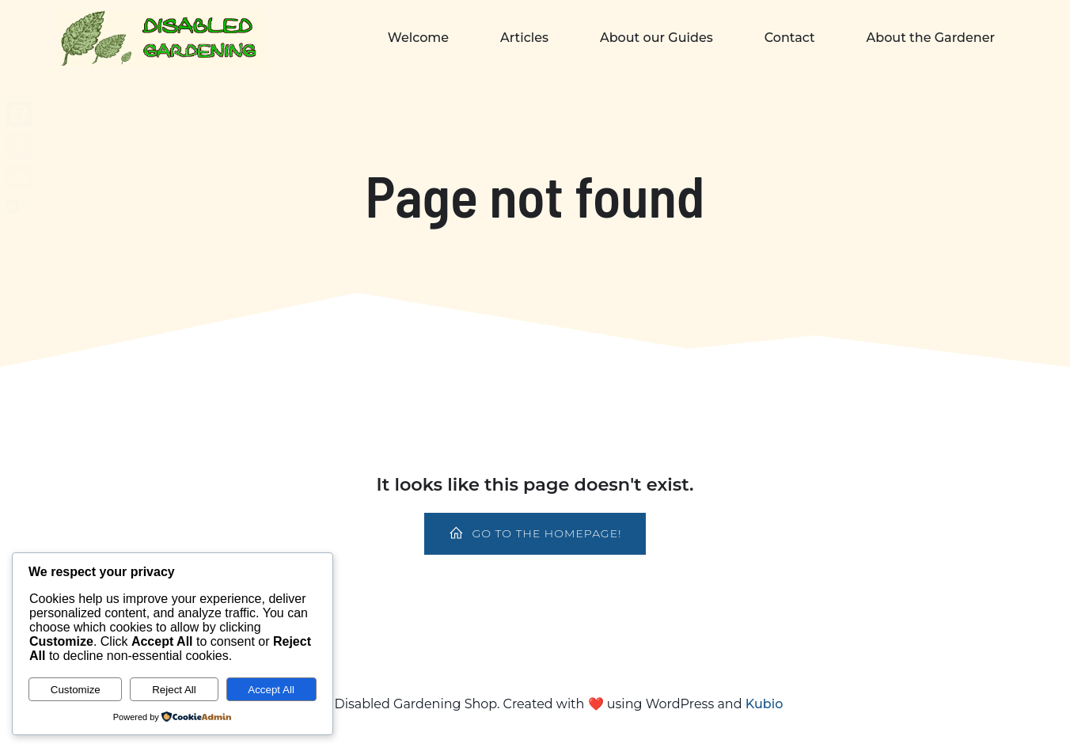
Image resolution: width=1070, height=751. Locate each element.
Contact (790, 37)
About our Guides (656, 37)
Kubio (765, 703)
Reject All (174, 690)
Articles (524, 37)
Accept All (271, 690)
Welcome (418, 37)
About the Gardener (931, 37)
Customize (76, 690)
